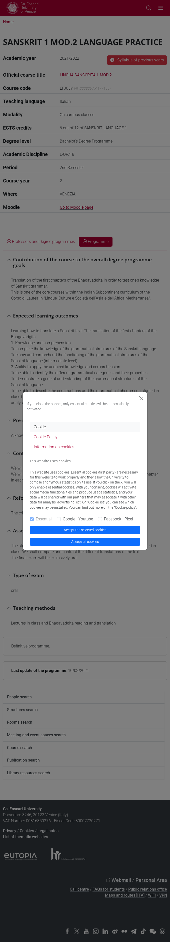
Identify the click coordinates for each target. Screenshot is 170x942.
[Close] (141, 398)
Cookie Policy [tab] (46, 437)
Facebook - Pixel (118, 519)
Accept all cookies (85, 542)
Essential (44, 519)
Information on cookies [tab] (54, 447)
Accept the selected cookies (85, 530)
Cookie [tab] (40, 427)
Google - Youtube (78, 519)
